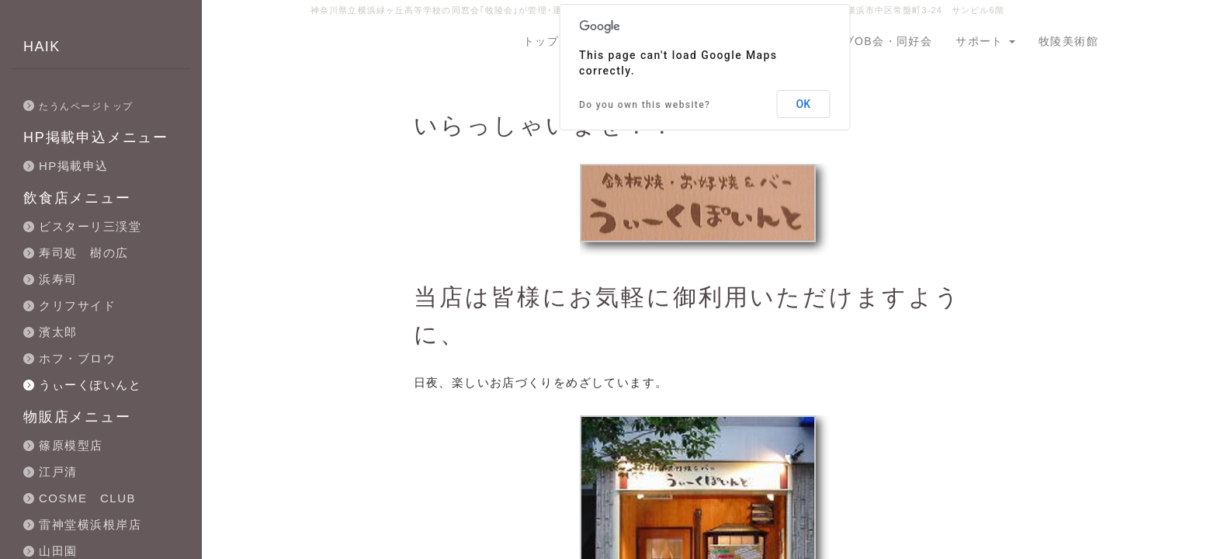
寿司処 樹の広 (84, 252)
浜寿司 (58, 279)
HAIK (42, 46)
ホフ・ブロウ (77, 358)
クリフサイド (77, 305)
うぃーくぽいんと (90, 384)
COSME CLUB (87, 498)
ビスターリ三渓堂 (90, 226)
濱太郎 (58, 332)
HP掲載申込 (74, 165)
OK (803, 104)
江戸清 (58, 471)
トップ (541, 41)
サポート (985, 41)
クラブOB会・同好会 (875, 41)
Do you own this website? (644, 104)
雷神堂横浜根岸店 (90, 524)
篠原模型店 (71, 445)
